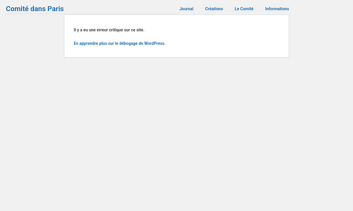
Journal (186, 8)
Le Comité (244, 8)
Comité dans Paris (35, 9)
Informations (277, 8)
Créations (214, 8)
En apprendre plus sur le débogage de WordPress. (120, 43)
